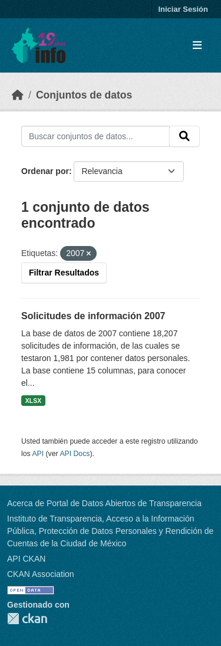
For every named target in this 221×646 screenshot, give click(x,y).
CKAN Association (40, 574)
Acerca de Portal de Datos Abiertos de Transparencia (104, 503)
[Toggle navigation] (197, 45)
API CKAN (26, 558)
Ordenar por (45, 171)
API (38, 454)
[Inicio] (18, 95)
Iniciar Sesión (183, 9)
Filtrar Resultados (64, 272)
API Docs (75, 454)
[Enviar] (184, 136)
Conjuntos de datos (84, 95)
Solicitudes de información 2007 (93, 316)
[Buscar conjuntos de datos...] (95, 136)
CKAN (27, 618)
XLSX (33, 400)
